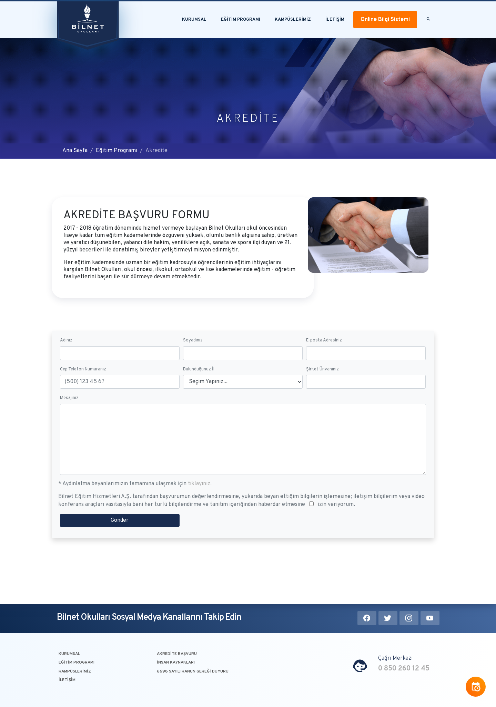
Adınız (66, 363)
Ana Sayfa (75, 150)
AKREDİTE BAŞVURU (177, 654)
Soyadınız (193, 363)
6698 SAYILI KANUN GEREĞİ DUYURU (193, 671)
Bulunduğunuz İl (198, 392)
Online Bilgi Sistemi (385, 19)
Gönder (120, 543)
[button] (428, 19)
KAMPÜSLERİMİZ (293, 19)
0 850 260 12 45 (403, 668)
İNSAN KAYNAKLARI (176, 662)
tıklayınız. (200, 506)
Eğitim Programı (116, 150)
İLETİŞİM (334, 19)
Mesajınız (69, 421)
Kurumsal (194, 19)
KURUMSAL (69, 654)
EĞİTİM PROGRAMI (240, 19)
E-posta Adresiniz (324, 363)
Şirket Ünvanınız (322, 392)
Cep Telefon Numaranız (83, 392)
